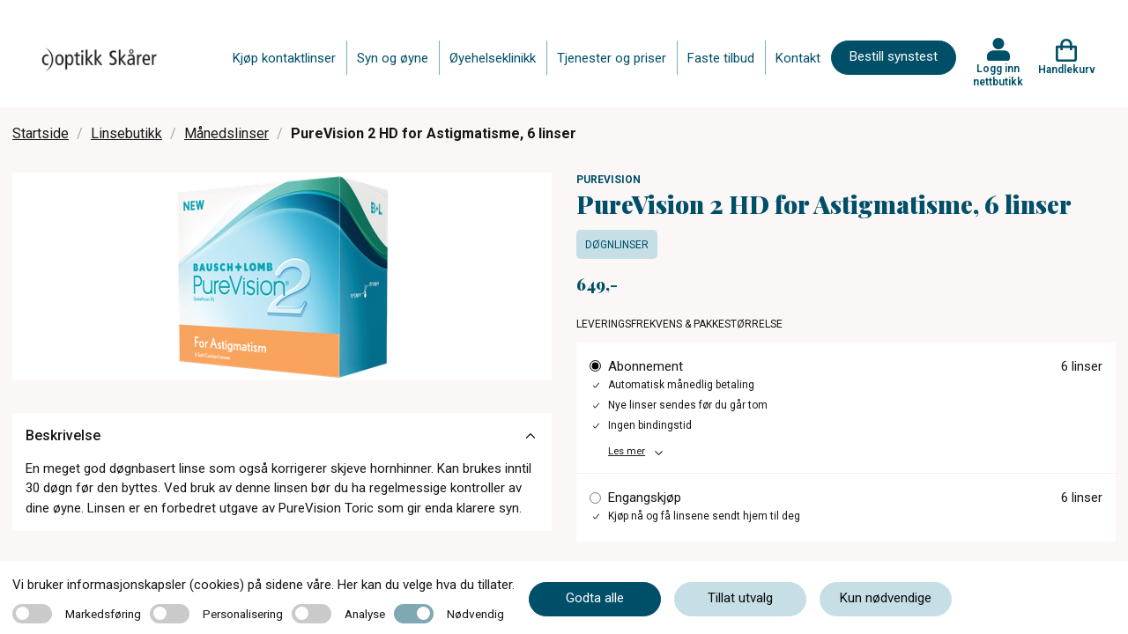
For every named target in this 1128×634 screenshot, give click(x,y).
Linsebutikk (126, 133)
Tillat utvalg (740, 598)
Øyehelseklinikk (492, 58)
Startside (40, 133)
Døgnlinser (617, 245)
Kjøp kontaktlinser (284, 58)
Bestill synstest (894, 56)
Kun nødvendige (885, 598)
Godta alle (595, 598)
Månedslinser (226, 133)
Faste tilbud (720, 58)
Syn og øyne (392, 58)
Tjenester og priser (611, 58)
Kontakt (798, 58)
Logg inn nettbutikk (998, 75)
